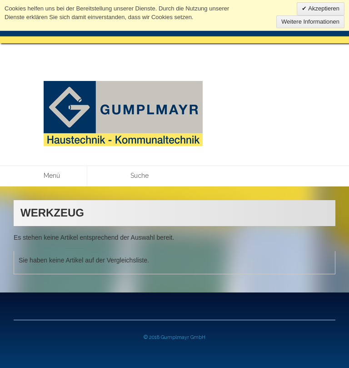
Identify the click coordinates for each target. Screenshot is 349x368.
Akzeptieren (323, 8)
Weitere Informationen (310, 21)
